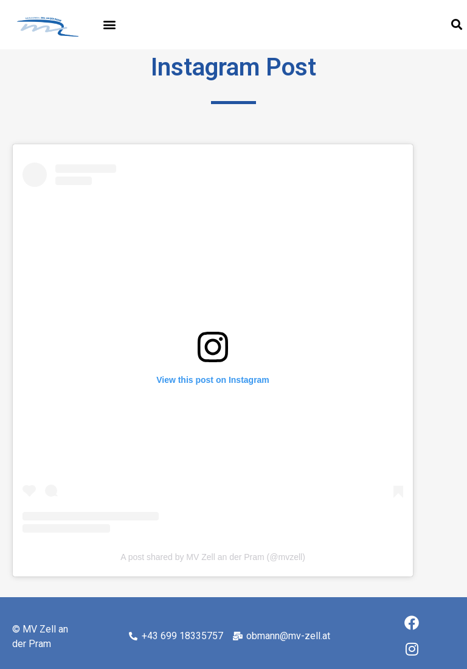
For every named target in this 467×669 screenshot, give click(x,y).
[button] (110, 25)
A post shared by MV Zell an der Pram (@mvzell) (212, 557)
